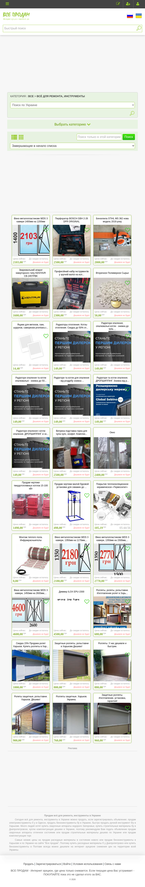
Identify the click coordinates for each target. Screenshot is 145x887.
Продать (28, 863)
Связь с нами (113, 863)
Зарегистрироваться (48, 863)
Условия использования (87, 863)
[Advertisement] (72, 63)
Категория (18, 96)
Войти (67, 863)
